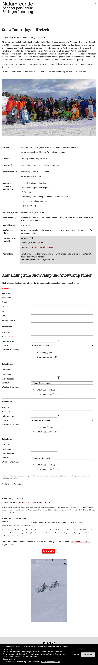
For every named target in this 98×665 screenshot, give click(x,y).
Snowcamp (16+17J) (46, 352)
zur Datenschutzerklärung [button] (50, 662)
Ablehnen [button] (75, 654)
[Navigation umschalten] (95, 3)
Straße (5, 307)
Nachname (6, 297)
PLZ (3, 311)
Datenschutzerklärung (80, 541)
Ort (3, 316)
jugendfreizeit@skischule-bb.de (39, 247)
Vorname (6, 293)
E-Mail (4, 302)
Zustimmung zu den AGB (13, 498)
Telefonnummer (9, 320)
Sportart (5, 345)
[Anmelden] (48, 551)
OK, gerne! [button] (88, 654)
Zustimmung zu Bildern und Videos (14, 520)
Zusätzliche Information (12, 484)
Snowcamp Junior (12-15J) (48, 357)
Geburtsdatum (8, 341)
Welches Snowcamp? (11, 349)
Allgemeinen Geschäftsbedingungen (31, 502)
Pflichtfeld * (6, 288)
